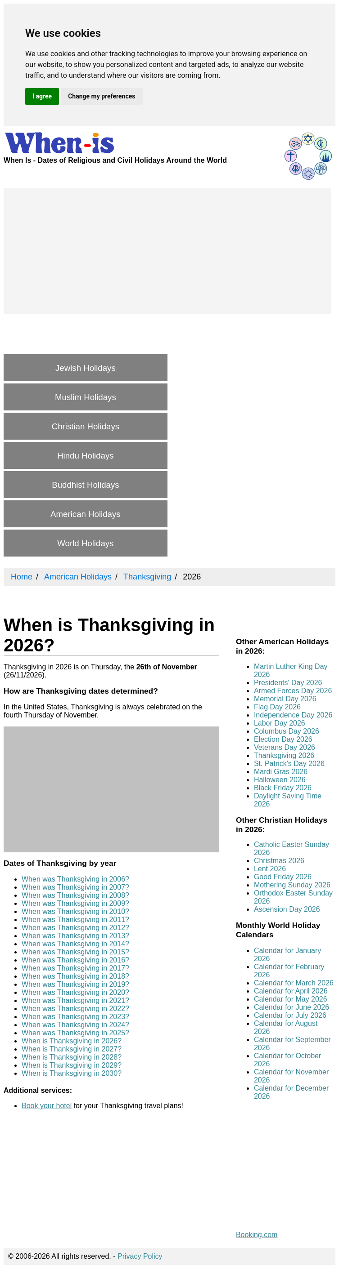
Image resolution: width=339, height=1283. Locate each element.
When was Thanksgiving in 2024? (75, 1025)
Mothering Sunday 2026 (292, 885)
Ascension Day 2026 (287, 909)
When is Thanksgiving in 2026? (72, 1041)
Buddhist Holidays (85, 485)
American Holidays (85, 514)
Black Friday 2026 (283, 788)
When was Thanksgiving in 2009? (75, 903)
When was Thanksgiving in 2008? (75, 895)
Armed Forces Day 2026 (293, 691)
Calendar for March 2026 (294, 983)
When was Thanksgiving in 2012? (75, 927)
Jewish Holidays (85, 368)
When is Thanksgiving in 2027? (72, 1049)
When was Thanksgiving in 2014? (75, 944)
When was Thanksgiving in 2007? (75, 887)
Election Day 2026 (283, 739)
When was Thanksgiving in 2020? (75, 992)
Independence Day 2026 (293, 715)
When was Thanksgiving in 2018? (75, 976)
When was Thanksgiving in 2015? (75, 952)
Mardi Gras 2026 (280, 771)
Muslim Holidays (85, 397)
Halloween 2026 (280, 780)
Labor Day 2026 (279, 723)
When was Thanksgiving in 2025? (75, 1033)
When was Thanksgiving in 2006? (75, 879)
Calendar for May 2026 (290, 999)
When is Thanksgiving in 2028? (72, 1057)
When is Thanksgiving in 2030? (72, 1073)
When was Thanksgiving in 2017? (75, 968)
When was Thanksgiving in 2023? (75, 1016)
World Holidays (85, 543)
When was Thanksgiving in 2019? (75, 984)
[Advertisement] (167, 251)
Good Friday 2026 (283, 877)
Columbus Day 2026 (286, 731)
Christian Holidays (85, 426)
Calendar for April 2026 (291, 991)
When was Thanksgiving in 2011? (75, 919)
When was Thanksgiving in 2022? (75, 1008)
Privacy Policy (140, 1256)
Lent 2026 (270, 869)
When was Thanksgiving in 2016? (75, 960)
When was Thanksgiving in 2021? (75, 1000)
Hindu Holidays (85, 455)
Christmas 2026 (279, 860)
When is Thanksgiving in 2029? (72, 1065)
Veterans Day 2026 (284, 747)
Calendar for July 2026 (290, 1015)
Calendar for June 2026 (291, 1007)
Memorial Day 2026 (285, 699)
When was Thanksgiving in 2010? (75, 911)
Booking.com (257, 1234)
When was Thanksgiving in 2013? (75, 936)
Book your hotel (47, 1105)
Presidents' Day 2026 (288, 682)
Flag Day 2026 (277, 707)
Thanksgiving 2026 (284, 755)
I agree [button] (42, 96)
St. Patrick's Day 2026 (289, 763)
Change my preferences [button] (101, 96)
